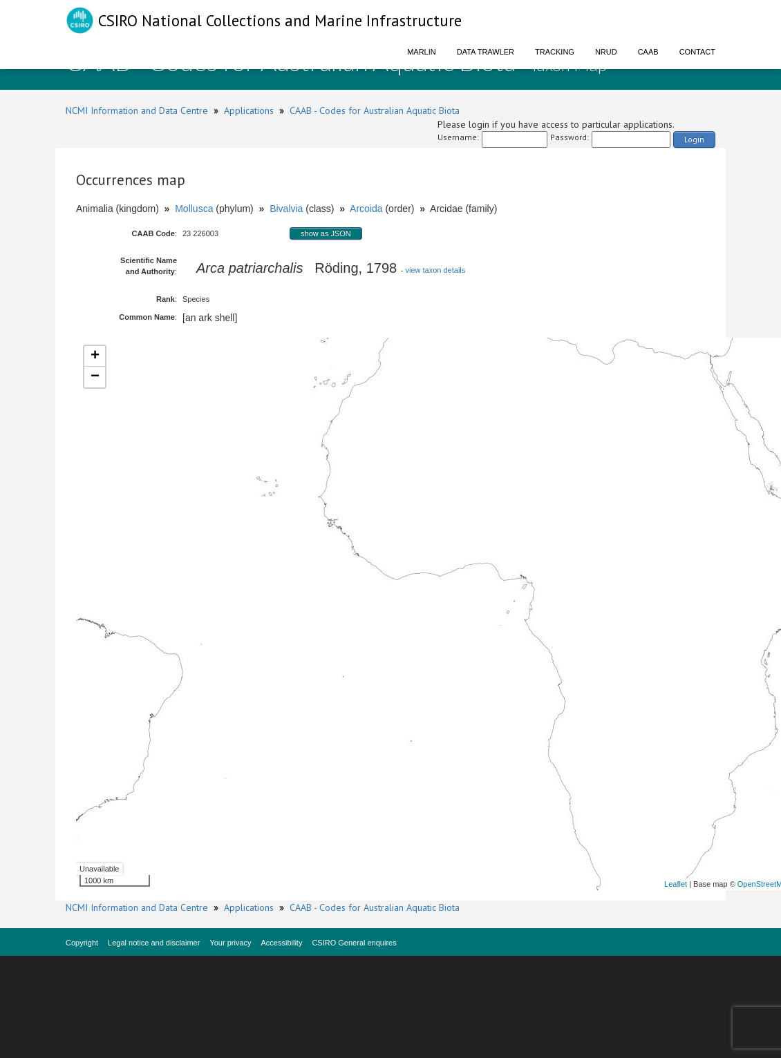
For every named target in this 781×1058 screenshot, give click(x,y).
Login (694, 139)
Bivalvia (286, 208)
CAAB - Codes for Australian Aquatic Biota (375, 110)
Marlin (421, 52)
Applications (249, 110)
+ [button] (95, 356)
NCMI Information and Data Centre (137, 110)
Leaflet (675, 884)
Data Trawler (485, 52)
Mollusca (194, 208)
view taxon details (435, 270)
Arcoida (366, 208)
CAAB (648, 52)
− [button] (95, 377)
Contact (697, 52)
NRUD (606, 52)
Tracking (554, 52)
